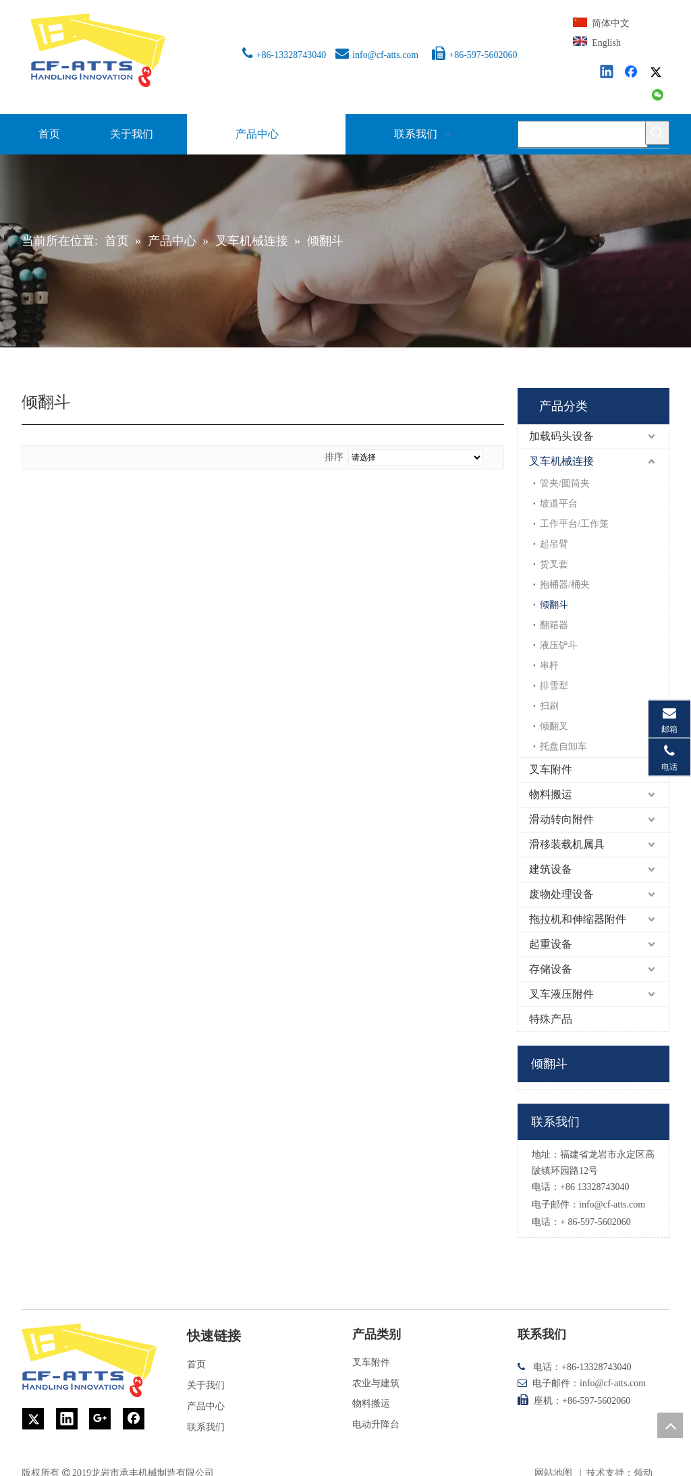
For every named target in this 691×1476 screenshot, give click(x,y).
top (670, 1425)
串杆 (549, 665)
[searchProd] (583, 134)
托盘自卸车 (563, 746)
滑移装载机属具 (567, 844)
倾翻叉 (554, 726)
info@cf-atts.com (385, 55)
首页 (196, 1364)
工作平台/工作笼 (574, 524)
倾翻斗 (554, 605)
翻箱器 (554, 625)
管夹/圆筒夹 (565, 483)
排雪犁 (554, 686)
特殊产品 (550, 1019)
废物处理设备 (561, 894)
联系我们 (206, 1427)
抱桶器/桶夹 (565, 584)
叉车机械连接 (561, 461)
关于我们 (206, 1385)
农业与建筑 (375, 1383)
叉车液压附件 (561, 994)
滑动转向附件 (561, 819)
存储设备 (550, 969)
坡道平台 (559, 504)
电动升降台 (375, 1424)
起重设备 (550, 944)
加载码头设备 (561, 436)
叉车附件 (550, 769)
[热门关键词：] (657, 133)
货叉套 (554, 564)
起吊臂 (554, 544)
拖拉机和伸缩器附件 (577, 919)
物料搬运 (550, 794)
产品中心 (206, 1406)
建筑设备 (550, 869)
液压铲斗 (559, 645)
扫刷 (549, 706)
